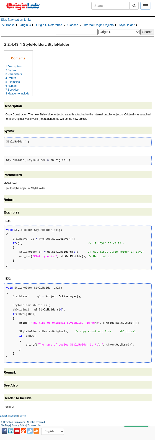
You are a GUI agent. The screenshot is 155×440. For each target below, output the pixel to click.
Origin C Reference (49, 25)
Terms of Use (34, 425)
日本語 (23, 416)
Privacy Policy (19, 425)
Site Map (5, 425)
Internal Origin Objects (98, 25)
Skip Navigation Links (16, 19)
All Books (8, 25)
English (4, 416)
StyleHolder (127, 25)
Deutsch (13, 416)
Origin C (25, 25)
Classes (72, 25)
